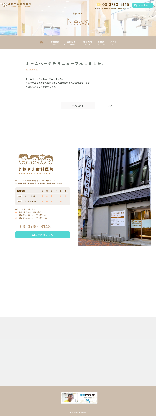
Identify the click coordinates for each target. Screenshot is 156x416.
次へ (110, 105)
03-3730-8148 (35, 230)
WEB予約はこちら (42, 239)
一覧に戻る (78, 105)
